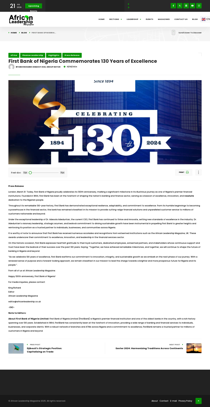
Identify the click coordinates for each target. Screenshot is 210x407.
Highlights (53, 55)
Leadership (134, 19)
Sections (115, 19)
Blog (195, 19)
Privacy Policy (185, 400)
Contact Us (180, 19)
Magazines (164, 19)
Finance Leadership (32, 55)
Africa (14, 55)
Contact (164, 400)
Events (149, 19)
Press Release (72, 55)
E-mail (173, 400)
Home (101, 19)
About (154, 400)
